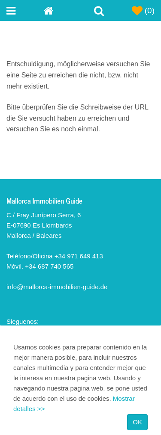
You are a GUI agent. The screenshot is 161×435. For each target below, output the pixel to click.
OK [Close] (137, 422)
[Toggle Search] (99, 10)
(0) (143, 10)
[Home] (61, 10)
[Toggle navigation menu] (24, 10)
